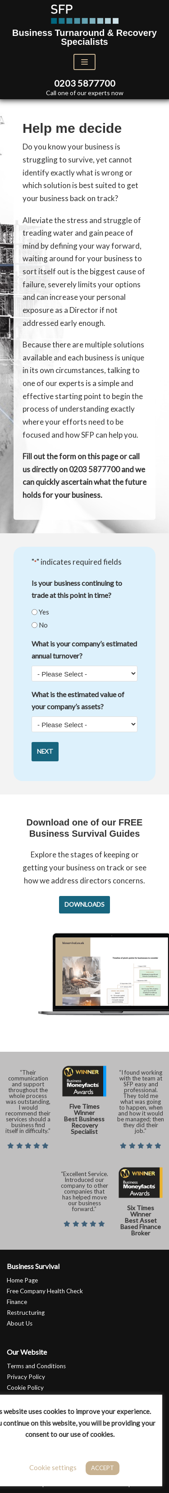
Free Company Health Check (45, 1291)
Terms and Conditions (36, 1366)
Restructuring (26, 1312)
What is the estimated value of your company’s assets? (78, 700)
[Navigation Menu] (84, 62)
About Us (19, 1323)
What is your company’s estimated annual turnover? (84, 649)
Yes (44, 612)
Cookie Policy (25, 1387)
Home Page (22, 1280)
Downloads (84, 904)
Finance (17, 1301)
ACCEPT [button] (102, 1467)
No (43, 625)
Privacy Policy (26, 1376)
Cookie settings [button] (53, 1467)
